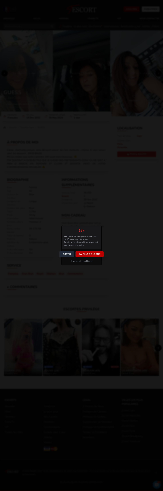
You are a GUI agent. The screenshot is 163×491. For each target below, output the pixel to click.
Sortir (67, 254)
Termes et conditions (81, 261)
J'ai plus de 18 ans (89, 254)
